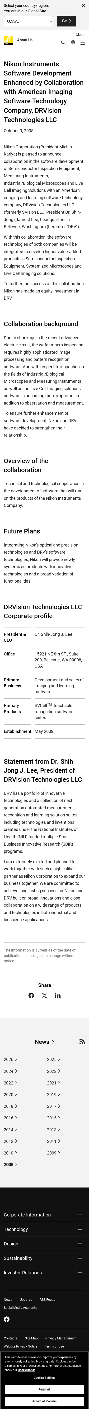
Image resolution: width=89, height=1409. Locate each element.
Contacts (10, 1338)
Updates (26, 1299)
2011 (51, 1141)
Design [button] (11, 1244)
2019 (51, 1094)
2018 (8, 1106)
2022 (8, 1082)
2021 (51, 1082)
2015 (51, 1117)
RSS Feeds (47, 1299)
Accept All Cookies (44, 1403)
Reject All (44, 1392)
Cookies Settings (45, 1380)
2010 (8, 1152)
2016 (8, 1117)
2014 (8, 1129)
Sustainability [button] (18, 1258)
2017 (51, 1106)
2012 (8, 1141)
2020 (8, 1094)
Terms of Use (54, 1346)
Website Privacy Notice (20, 1346)
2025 (51, 1059)
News (42, 1042)
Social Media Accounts (20, 1308)
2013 (51, 1129)
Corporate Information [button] (27, 1215)
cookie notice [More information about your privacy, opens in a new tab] (26, 1372)
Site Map (31, 1338)
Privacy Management (61, 1338)
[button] (63, 42)
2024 (8, 1071)
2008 (8, 1164)
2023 (51, 1071)
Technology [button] (16, 1229)
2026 (8, 1059)
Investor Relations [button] (23, 1273)
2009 (51, 1152)
